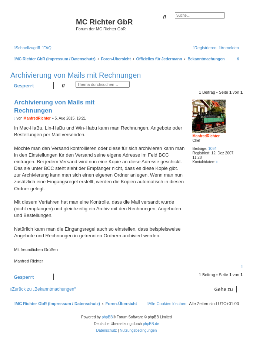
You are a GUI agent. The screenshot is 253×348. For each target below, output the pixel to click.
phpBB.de (151, 324)
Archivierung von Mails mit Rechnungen (75, 75)
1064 (212, 149)
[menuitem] (46, 47)
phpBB (107, 317)
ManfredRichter (205, 136)
